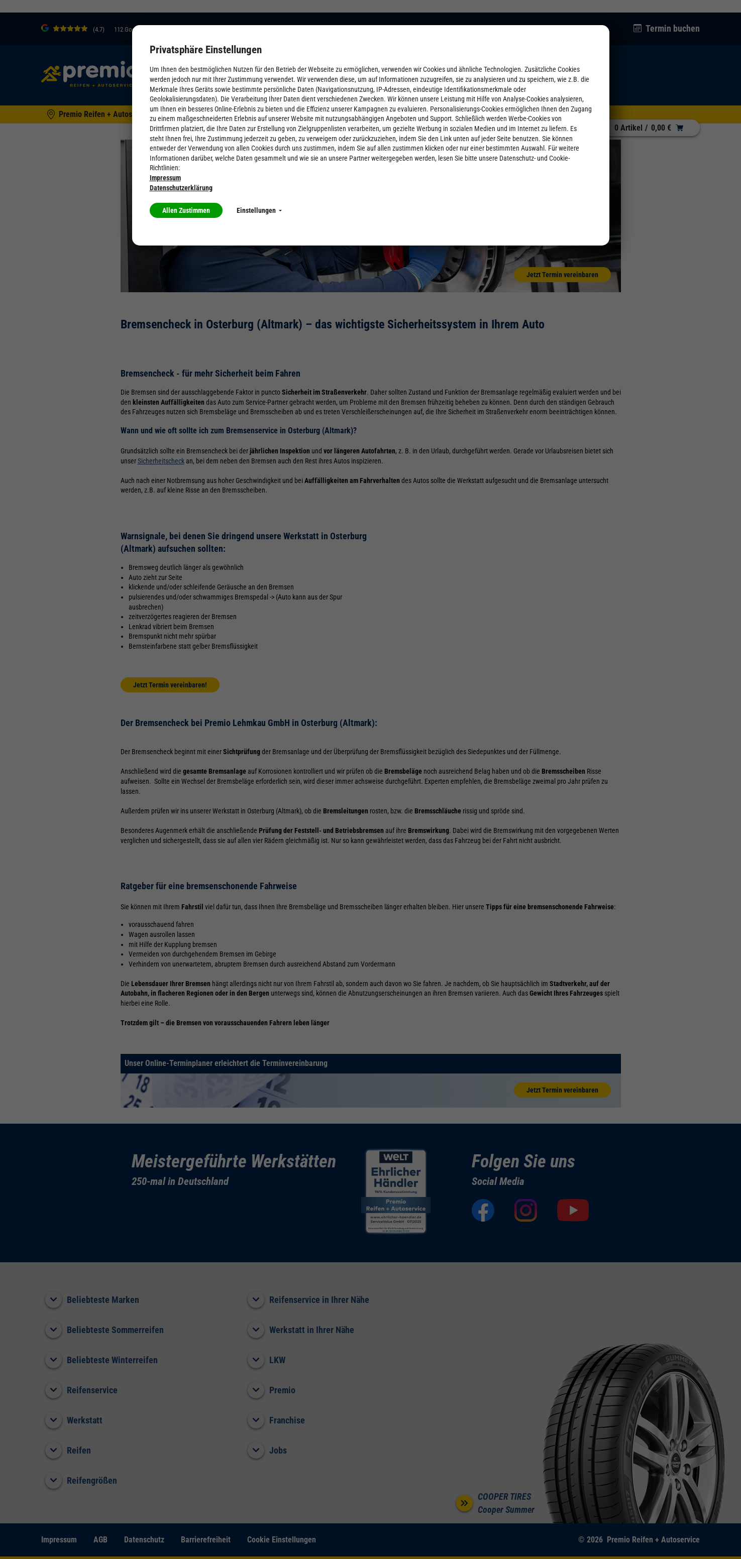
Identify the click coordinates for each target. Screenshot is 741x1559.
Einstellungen (259, 210)
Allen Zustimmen (186, 210)
